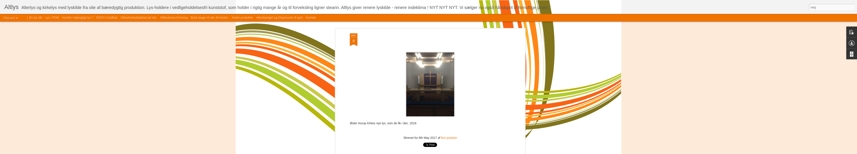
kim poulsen (449, 137)
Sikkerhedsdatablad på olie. (138, 17)
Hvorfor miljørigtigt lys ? (77, 17)
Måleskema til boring (174, 17)
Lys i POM (52, 17)
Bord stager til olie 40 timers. (210, 17)
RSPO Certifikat (106, 17)
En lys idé (35, 17)
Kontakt (311, 17)
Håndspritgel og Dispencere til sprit (279, 17)
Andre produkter (242, 17)
